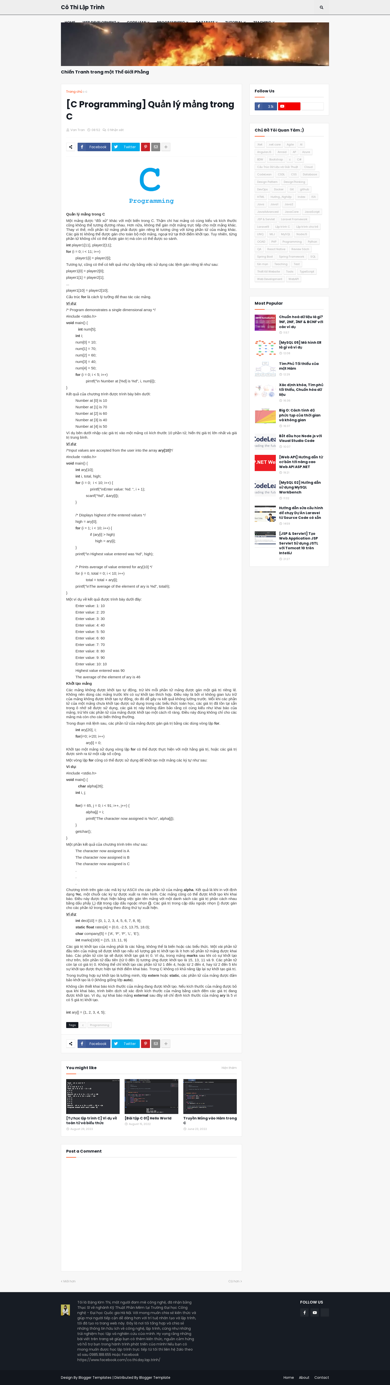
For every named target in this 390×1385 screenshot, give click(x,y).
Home (289, 1377)
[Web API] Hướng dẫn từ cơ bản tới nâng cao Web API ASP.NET (301, 462)
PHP (273, 242)
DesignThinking (294, 182)
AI (301, 144)
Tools (289, 272)
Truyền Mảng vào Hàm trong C (210, 1121)
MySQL (285, 234)
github (304, 189)
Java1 (274, 204)
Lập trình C (282, 227)
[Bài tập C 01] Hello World (148, 1118)
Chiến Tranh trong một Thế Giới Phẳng (105, 72)
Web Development (269, 279)
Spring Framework (291, 257)
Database (310, 174)
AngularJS (264, 152)
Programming (99, 1025)
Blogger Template (154, 1377)
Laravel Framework (294, 219)
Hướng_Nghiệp (281, 197)
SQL (313, 257)
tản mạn (262, 264)
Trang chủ (74, 91)
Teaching (281, 264)
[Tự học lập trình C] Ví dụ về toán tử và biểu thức (91, 1121)
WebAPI (294, 279)
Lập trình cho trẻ (307, 227)
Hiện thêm (229, 1068)
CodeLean (264, 174)
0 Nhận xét (115, 130)
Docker (279, 189)
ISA (313, 197)
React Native (276, 249)
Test (297, 264)
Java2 (289, 204)
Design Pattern (267, 182)
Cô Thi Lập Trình (82, 7)
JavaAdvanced (268, 212)
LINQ (260, 234)
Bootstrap (276, 159)
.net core (275, 144)
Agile (290, 144)
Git (292, 189)
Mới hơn (69, 1281)
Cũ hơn (234, 1281)
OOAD (261, 242)
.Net (259, 144)
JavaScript (312, 212)
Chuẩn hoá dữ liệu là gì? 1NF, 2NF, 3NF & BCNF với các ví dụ (301, 322)
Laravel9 (263, 227)
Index (301, 197)
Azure (306, 152)
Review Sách (300, 249)
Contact (321, 1377)
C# (299, 159)
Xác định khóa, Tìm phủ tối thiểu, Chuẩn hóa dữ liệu (301, 390)
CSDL (281, 174)
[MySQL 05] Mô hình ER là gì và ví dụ (300, 345)
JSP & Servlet (266, 219)
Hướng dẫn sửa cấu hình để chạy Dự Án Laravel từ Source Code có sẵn (301, 513)
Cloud (308, 167)
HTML (260, 197)
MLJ (272, 234)
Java (260, 204)
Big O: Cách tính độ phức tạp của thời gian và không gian (300, 415)
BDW (260, 159)
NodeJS (301, 234)
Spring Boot (265, 257)
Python (312, 242)
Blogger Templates (95, 1377)
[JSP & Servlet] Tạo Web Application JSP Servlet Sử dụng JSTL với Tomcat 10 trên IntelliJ (298, 543)
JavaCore (291, 212)
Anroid (282, 152)
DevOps (262, 189)
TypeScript (307, 272)
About (304, 1377)
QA (259, 249)
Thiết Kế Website (268, 272)
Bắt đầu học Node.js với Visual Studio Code (300, 438)
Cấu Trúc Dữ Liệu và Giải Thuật (277, 167)
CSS (294, 174)
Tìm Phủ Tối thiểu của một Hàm (299, 366)
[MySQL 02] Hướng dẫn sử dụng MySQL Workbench (300, 487)
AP (294, 152)
